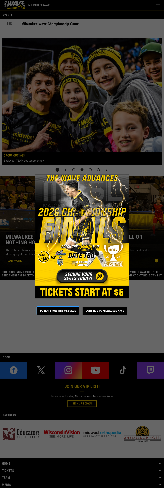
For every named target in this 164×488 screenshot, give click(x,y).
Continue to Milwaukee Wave (105, 310)
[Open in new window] (82, 236)
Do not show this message (58, 310)
